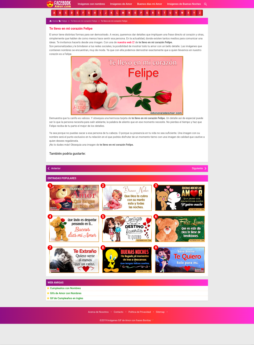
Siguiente (197, 168)
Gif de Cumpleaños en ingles (66, 297)
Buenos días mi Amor (149, 4)
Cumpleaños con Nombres (65, 288)
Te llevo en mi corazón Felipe (70, 28)
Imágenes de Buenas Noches (184, 4)
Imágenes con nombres (91, 4)
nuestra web (124, 42)
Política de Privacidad (139, 311)
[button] (54, 13)
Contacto (118, 311)
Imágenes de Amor (121, 4)
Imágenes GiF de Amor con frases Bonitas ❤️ (130, 320)
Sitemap (160, 311)
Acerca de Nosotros (98, 311)
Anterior (56, 168)
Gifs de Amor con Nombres (65, 293)
